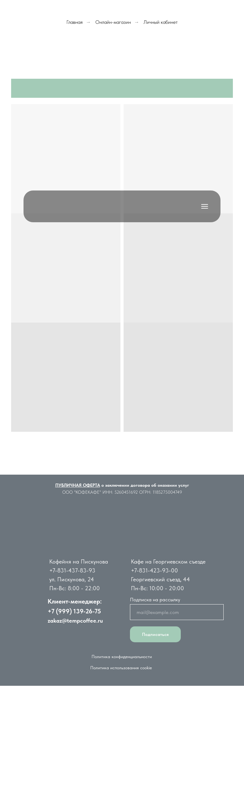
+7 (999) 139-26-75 (74, 611)
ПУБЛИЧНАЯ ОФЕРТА (77, 485)
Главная (74, 22)
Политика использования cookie (121, 667)
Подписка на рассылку (155, 600)
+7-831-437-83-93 (72, 570)
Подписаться (155, 634)
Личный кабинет (161, 22)
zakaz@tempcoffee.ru (75, 620)
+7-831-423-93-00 (154, 570)
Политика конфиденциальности (122, 656)
